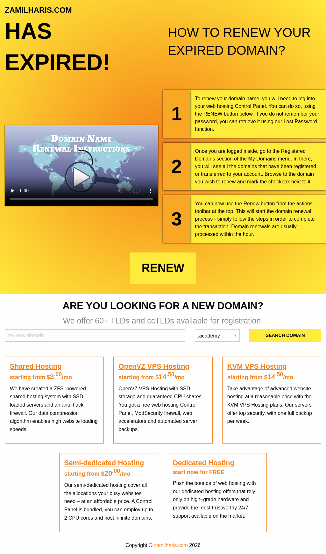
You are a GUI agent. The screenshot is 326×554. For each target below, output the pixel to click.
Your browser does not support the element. (81, 165)
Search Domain (285, 335)
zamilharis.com (171, 545)
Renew (163, 267)
